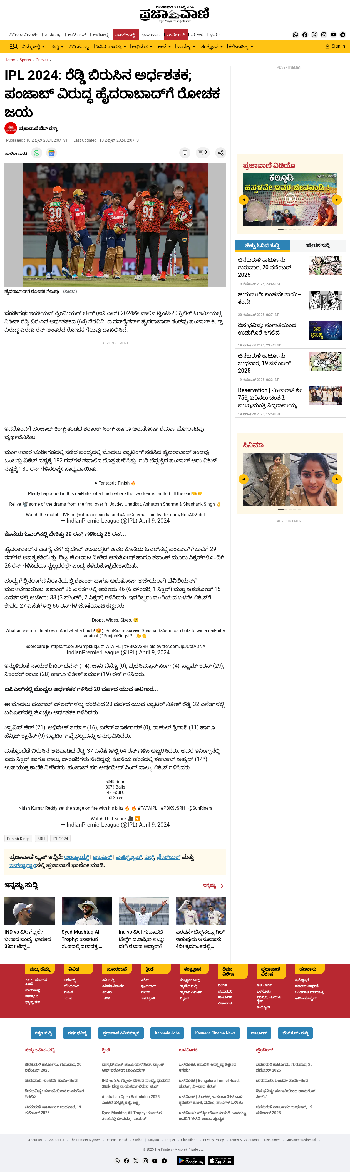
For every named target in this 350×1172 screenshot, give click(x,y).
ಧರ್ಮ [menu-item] (215, 34)
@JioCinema (132, 514)
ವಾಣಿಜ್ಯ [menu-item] (184, 46)
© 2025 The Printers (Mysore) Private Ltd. (173, 1149)
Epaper (170, 1140)
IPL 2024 (60, 839)
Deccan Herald (116, 1140)
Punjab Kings (18, 839)
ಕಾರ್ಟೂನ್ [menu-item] (77, 34)
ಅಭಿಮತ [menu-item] (140, 46)
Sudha (138, 1140)
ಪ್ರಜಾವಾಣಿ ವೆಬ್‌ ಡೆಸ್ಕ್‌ (38, 128)
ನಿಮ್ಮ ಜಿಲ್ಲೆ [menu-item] (31, 46)
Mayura (153, 1140)
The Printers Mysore (85, 1140)
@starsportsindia (94, 514)
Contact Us (56, 1140)
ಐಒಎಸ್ (102, 857)
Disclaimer (272, 1140)
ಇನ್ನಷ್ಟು (213, 885)
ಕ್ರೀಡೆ (106, 1050)
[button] (43, 1033)
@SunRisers (113, 630)
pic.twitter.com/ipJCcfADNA (177, 646)
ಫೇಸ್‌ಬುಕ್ (168, 857)
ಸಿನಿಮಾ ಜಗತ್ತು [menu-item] (108, 46)
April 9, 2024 (154, 520)
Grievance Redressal (301, 1140)
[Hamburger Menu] (14, 46)
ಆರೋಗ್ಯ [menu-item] (101, 34)
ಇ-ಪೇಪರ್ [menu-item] (175, 34)
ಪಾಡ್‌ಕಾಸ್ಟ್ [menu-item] (125, 34)
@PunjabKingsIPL (117, 636)
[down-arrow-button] (43, 46)
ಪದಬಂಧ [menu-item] (53, 34)
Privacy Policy (213, 1140)
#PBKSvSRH (136, 646)
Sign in (335, 46)
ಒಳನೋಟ (188, 1050)
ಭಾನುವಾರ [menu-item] (151, 34)
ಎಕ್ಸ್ (149, 857)
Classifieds (189, 1140)
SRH (41, 839)
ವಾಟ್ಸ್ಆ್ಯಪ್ (129, 857)
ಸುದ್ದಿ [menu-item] (55, 46)
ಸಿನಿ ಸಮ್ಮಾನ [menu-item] (80, 46)
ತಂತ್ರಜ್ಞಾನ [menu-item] (209, 46)
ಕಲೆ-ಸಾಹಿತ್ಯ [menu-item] (238, 46)
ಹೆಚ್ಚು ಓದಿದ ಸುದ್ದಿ (40, 1050)
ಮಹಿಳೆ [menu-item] (197, 34)
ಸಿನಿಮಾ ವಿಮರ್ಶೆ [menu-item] (23, 34)
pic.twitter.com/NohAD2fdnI (177, 514)
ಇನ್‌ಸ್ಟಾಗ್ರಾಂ (22, 865)
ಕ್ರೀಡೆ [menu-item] (162, 46)
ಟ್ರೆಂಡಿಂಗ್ (264, 1050)
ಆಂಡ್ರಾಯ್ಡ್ (77, 857)
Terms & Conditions (244, 1140)
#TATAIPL (111, 646)
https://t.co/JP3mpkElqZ (75, 646)
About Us (35, 1140)
